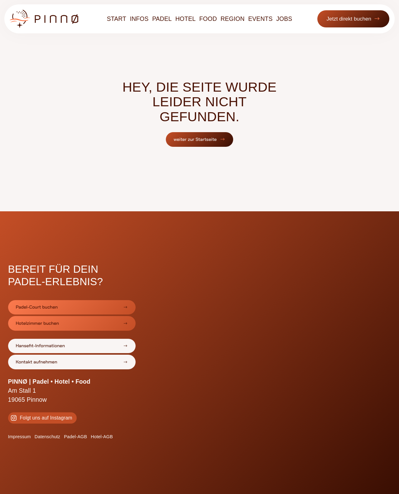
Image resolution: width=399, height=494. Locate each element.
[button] (351, 21)
